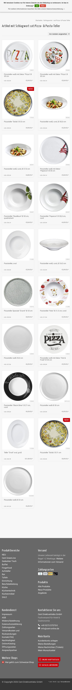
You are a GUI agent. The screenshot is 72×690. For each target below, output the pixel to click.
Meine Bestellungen (47, 644)
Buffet (5, 564)
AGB (4, 617)
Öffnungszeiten (9, 647)
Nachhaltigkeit (8, 640)
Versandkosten (65, 682)
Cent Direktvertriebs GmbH (50, 614)
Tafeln (5, 577)
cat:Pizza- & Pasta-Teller (62, 20)
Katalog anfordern (48, 665)
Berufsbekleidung (10, 584)
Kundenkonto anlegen (48, 640)
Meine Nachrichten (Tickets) (50, 647)
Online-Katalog (8, 643)
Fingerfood (7, 568)
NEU (4, 554)
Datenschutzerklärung (12, 624)
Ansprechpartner (9, 650)
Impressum (7, 614)
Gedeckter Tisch (9, 561)
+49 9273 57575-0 (48, 625)
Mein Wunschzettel (46, 650)
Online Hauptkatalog (49, 659)
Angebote (42, 593)
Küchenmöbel (8, 594)
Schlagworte (48, 20)
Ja (37, 6)
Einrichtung (7, 581)
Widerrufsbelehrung (11, 621)
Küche (5, 587)
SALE (4, 597)
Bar (3, 574)
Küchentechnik (8, 590)
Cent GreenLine (9, 558)
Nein (43, 6)
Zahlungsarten (8, 627)
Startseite (39, 20)
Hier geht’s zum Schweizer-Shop (18, 662)
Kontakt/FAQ (8, 637)
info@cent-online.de (48, 628)
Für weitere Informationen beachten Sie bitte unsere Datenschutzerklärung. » (36, 9)
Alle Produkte (44, 586)
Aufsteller (6, 571)
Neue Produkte (44, 590)
